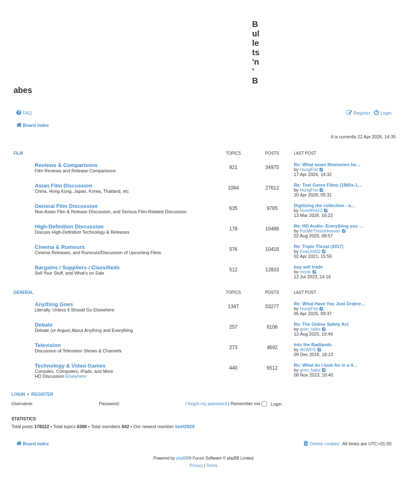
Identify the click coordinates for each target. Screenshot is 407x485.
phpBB (182, 458)
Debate (44, 325)
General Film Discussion (66, 206)
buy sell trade (308, 266)
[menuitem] (24, 113)
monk (305, 271)
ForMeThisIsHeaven (320, 230)
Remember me (248, 403)
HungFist (309, 169)
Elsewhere (75, 376)
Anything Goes (54, 304)
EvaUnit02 (310, 251)
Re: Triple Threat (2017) (319, 246)
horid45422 (311, 210)
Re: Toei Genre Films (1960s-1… (328, 185)
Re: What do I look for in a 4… (326, 365)
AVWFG (308, 349)
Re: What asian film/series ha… (327, 164)
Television (48, 345)
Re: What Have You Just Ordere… (330, 303)
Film (18, 153)
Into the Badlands (312, 344)
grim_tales (310, 329)
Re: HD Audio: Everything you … (329, 225)
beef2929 (185, 426)
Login (18, 394)
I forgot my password (206, 403)
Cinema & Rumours (60, 247)
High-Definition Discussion (69, 226)
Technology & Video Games (70, 366)
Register (42, 394)
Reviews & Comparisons (66, 165)
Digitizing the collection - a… (324, 205)
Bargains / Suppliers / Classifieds (77, 267)
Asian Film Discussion (63, 186)
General (23, 292)
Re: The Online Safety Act (321, 324)
